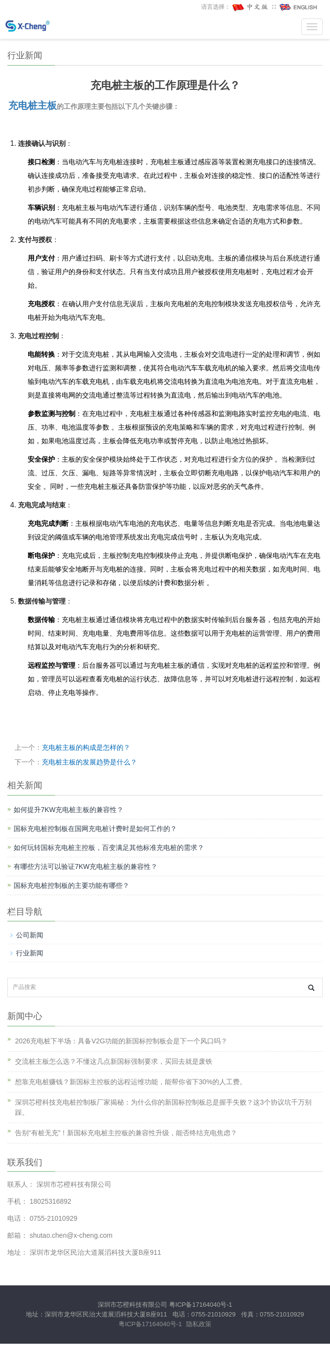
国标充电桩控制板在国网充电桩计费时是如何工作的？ (95, 828)
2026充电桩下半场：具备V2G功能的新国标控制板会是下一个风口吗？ (121, 1041)
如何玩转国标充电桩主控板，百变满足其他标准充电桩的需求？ (109, 847)
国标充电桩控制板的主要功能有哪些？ (71, 885)
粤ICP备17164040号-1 (200, 1304)
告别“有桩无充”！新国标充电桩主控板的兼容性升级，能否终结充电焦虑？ (126, 1133)
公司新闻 (29, 935)
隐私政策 (198, 1324)
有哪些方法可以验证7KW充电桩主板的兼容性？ (85, 866)
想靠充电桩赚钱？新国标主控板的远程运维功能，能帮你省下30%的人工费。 (130, 1082)
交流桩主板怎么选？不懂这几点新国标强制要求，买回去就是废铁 (113, 1061)
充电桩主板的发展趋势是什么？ (89, 762)
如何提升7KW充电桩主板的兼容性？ (68, 810)
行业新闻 (29, 953)
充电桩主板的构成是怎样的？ (86, 747)
